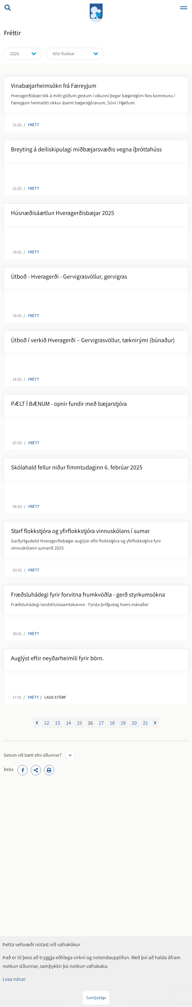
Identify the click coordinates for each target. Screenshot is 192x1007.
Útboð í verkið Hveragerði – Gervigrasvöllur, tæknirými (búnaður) (93, 340)
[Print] (49, 770)
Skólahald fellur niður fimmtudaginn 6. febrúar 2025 (76, 467)
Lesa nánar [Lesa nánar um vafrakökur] (14, 979)
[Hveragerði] (96, 12)
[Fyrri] (37, 722)
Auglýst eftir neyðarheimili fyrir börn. (57, 658)
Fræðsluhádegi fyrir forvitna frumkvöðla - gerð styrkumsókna (88, 594)
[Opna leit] (7, 7)
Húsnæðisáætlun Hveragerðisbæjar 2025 (62, 213)
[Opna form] (70, 755)
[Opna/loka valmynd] (183, 7)
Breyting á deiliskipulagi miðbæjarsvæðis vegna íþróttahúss (86, 149)
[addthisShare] (36, 770)
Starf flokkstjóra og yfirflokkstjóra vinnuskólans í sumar (80, 531)
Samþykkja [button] (96, 997)
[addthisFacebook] (23, 770)
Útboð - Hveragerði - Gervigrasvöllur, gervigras (69, 276)
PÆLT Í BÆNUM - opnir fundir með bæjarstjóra (69, 403)
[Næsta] (155, 722)
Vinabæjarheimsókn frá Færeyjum (53, 85)
